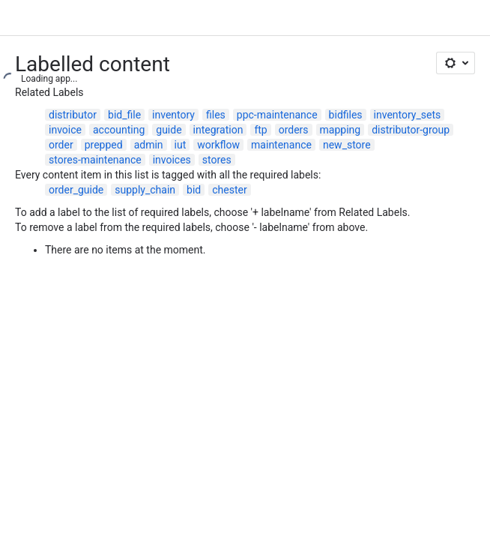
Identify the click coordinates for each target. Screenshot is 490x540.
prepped (104, 145)
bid (194, 190)
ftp (260, 130)
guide (168, 130)
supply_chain (145, 190)
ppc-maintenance (277, 115)
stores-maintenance (95, 160)
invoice (65, 130)
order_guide (76, 190)
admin (148, 145)
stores (217, 160)
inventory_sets (407, 115)
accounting (119, 130)
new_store (347, 145)
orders (294, 130)
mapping (340, 130)
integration (218, 130)
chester (229, 190)
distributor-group (411, 130)
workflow (218, 145)
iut (181, 145)
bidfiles (346, 115)
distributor (73, 115)
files (216, 115)
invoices (172, 160)
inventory (173, 115)
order (61, 145)
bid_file (124, 115)
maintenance (281, 145)
